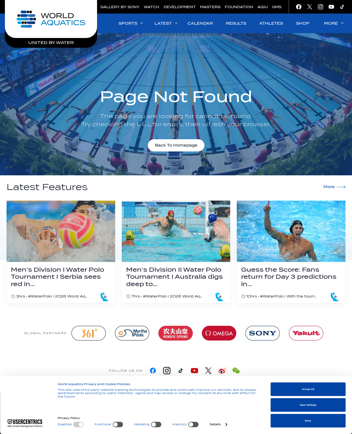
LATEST (166, 23)
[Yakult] (306, 333)
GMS (276, 7)
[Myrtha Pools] (132, 333)
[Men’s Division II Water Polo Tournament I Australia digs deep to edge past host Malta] (176, 252)
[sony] (263, 333)
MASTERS (210, 7)
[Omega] (219, 333)
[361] (89, 333)
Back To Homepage (176, 145)
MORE (334, 23)
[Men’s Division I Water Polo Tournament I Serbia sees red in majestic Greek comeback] (61, 252)
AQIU (262, 7)
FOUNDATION (239, 7)
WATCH (151, 7)
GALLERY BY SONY (119, 7)
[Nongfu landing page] (176, 333)
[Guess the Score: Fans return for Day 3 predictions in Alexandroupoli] (291, 252)
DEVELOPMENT (180, 7)
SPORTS (131, 23)
